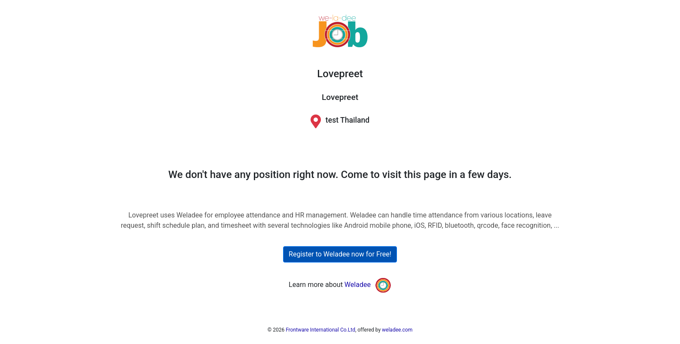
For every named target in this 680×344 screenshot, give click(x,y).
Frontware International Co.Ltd (320, 330)
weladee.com (397, 330)
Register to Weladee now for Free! (340, 254)
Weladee (358, 285)
